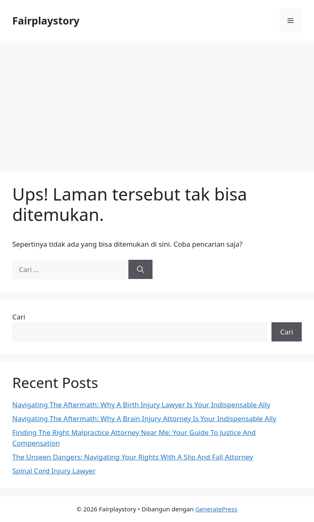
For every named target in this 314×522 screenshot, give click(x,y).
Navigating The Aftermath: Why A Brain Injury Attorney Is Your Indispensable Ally (144, 418)
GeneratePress (216, 509)
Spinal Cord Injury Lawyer (54, 470)
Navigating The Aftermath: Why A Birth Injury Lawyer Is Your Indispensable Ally (141, 404)
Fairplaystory (45, 20)
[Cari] (140, 269)
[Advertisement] (157, 102)
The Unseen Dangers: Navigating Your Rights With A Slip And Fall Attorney (132, 457)
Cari (18, 316)
